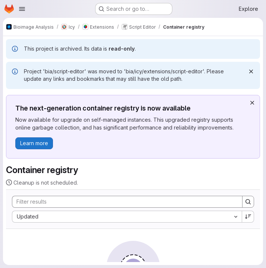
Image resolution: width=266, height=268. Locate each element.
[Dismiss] (251, 71)
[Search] (123, 201)
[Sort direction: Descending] (248, 217)
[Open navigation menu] (22, 9)
